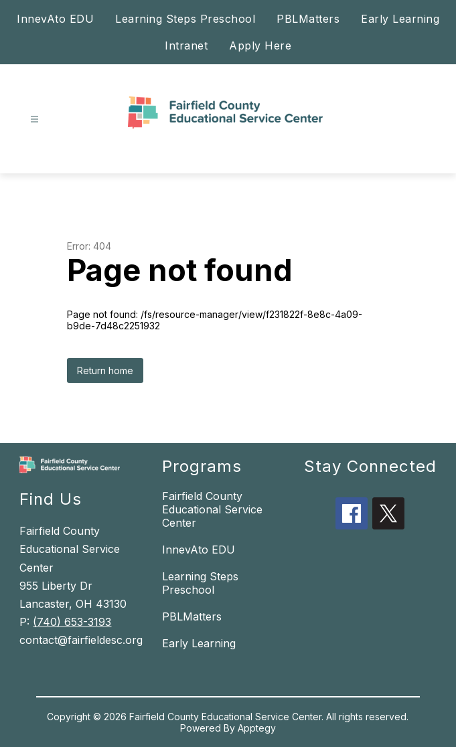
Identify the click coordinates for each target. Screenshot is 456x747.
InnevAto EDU (55, 18)
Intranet (186, 45)
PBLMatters (308, 18)
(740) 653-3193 (72, 622)
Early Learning (400, 18)
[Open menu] (34, 119)
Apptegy (257, 728)
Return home (105, 370)
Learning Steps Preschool (185, 18)
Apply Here (260, 45)
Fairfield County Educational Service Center (212, 509)
